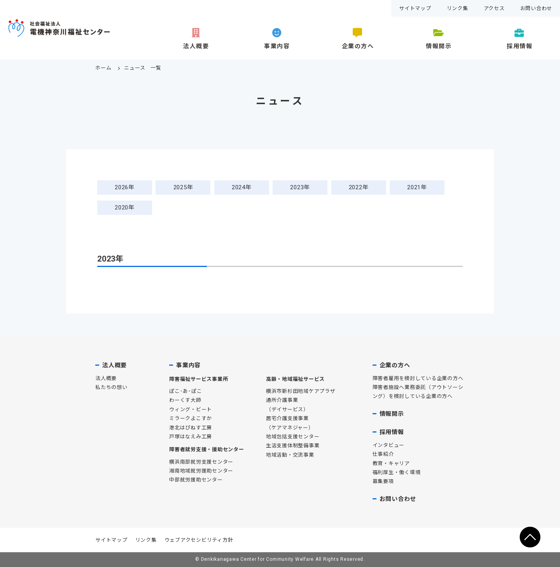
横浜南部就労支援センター (201, 462)
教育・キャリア (391, 463)
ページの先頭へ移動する (530, 537)
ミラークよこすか (190, 418)
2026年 (125, 187)
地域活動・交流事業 (290, 455)
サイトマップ (415, 8)
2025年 (183, 187)
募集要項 (383, 481)
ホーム (103, 68)
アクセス (494, 8)
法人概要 (196, 46)
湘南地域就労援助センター (201, 471)
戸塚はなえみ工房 (190, 437)
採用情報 (519, 46)
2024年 (242, 187)
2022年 (359, 187)
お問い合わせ (536, 8)
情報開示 (439, 46)
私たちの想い (111, 387)
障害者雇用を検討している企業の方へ (418, 378)
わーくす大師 (185, 400)
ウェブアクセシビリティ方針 (198, 540)
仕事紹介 (383, 454)
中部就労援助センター (196, 480)
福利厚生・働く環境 (397, 472)
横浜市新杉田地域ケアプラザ (301, 391)
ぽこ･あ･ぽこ (185, 391)
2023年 (300, 187)
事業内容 (277, 46)
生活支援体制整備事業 (293, 445)
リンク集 (457, 8)
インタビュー (389, 445)
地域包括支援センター (293, 437)
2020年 (125, 207)
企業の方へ (358, 46)
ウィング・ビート (190, 409)
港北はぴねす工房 (190, 428)
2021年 (417, 187)
